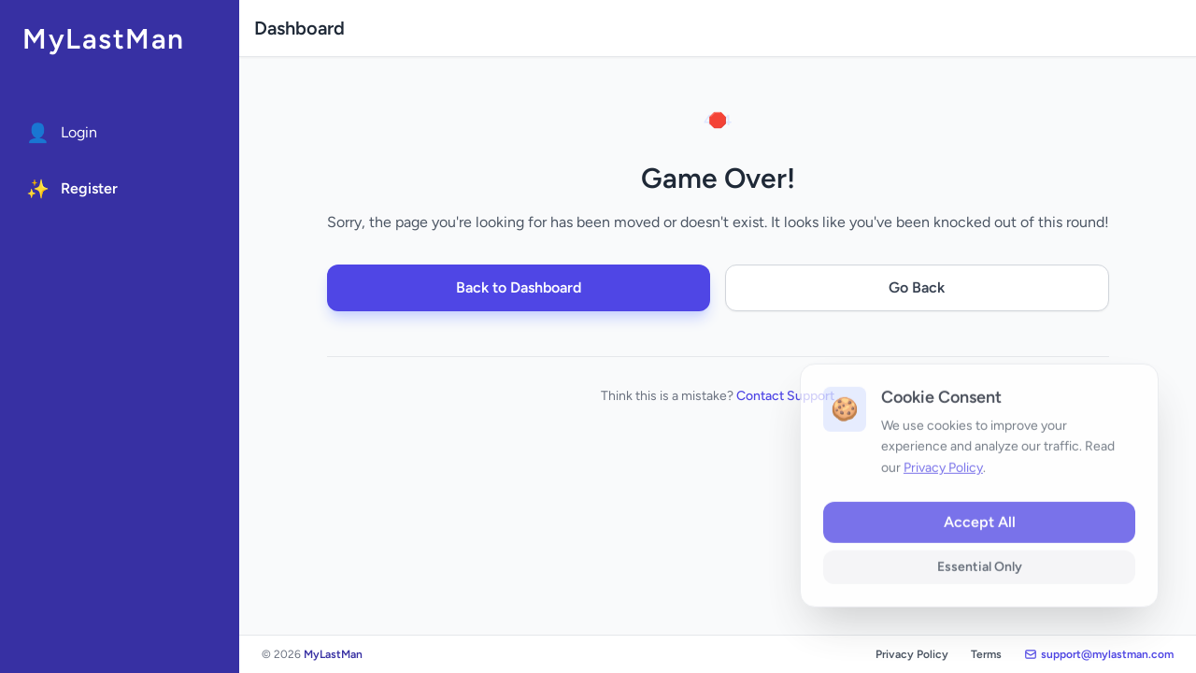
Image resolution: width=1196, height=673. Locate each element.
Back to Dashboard (518, 287)
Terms (986, 654)
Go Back (917, 287)
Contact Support (785, 396)
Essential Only (979, 584)
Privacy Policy (912, 654)
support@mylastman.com (1099, 654)
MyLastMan (103, 39)
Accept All (980, 539)
